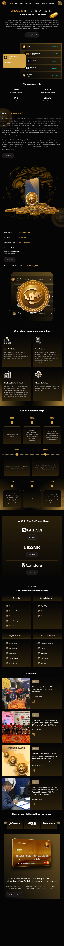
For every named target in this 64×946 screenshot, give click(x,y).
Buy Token (10, 260)
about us (28, 3)
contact (52, 3)
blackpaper (18, 3)
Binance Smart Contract (12, 251)
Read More (8, 155)
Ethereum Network (10, 253)
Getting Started (32, 35)
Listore (44, 3)
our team (36, 3)
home (11, 3)
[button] (5, 823)
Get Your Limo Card (14, 895)
